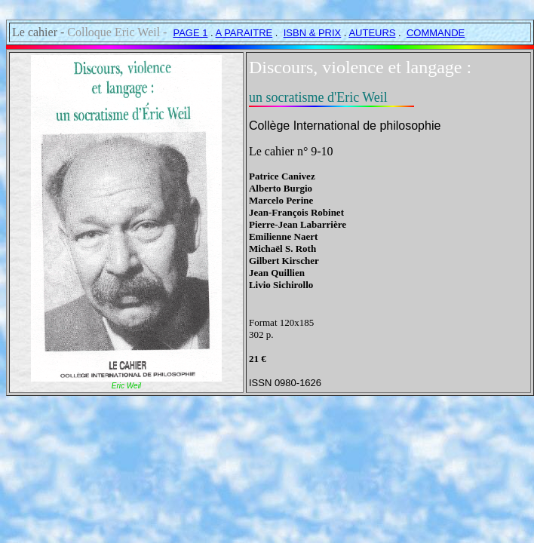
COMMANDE (436, 32)
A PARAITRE (244, 32)
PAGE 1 (190, 32)
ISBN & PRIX (313, 32)
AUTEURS (371, 32)
